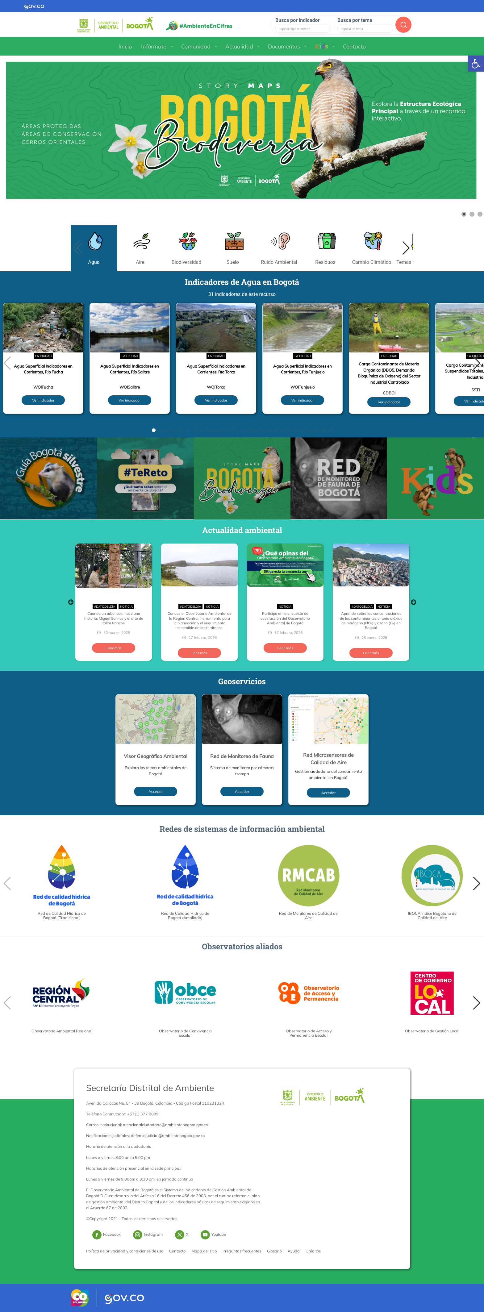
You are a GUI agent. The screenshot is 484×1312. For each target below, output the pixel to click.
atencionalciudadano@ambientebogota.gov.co (165, 1124)
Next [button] (413, 602)
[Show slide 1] (463, 214)
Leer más (114, 648)
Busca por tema (354, 20)
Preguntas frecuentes (242, 1250)
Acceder (155, 791)
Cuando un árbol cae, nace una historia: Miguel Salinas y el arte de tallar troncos (113, 618)
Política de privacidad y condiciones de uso (124, 1250)
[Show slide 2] (471, 214)
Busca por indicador (297, 20)
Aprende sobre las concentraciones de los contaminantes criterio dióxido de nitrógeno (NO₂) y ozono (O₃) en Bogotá (371, 620)
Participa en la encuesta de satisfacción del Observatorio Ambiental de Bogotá (285, 618)
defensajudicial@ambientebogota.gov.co (168, 1135)
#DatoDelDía (104, 607)
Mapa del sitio (204, 1250)
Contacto (177, 1250)
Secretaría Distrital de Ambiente (150, 1087)
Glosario (274, 1250)
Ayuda (294, 1250)
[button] (406, 248)
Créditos (313, 1250)
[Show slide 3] (480, 214)
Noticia (126, 607)
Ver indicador (43, 400)
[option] (113, 602)
